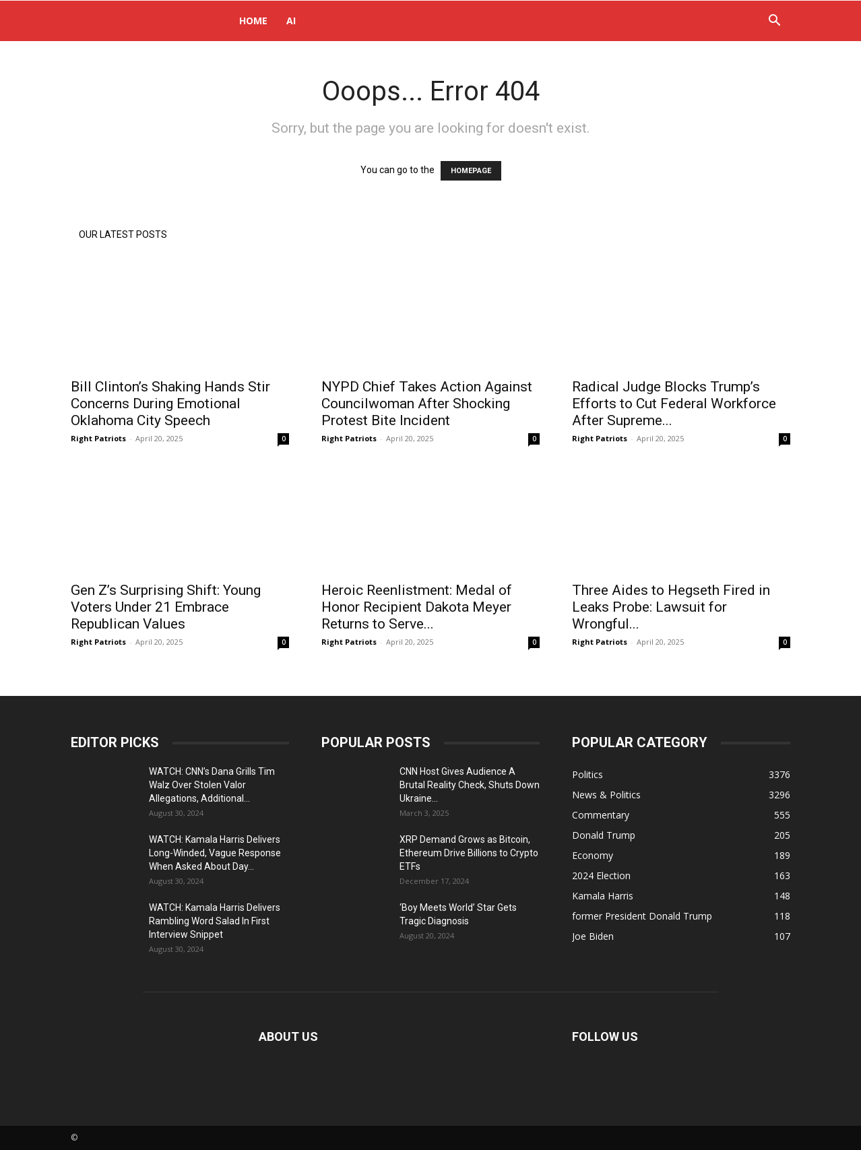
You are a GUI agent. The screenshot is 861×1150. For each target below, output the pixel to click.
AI (291, 20)
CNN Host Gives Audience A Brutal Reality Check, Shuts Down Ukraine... (470, 785)
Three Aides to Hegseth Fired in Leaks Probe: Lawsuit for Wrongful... (671, 607)
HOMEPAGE (471, 170)
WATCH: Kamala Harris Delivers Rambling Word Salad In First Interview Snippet (214, 921)
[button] (774, 21)
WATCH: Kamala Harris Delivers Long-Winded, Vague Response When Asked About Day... (215, 853)
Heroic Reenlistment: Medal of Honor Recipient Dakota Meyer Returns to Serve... (416, 607)
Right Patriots (98, 438)
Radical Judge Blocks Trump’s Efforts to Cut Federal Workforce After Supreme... (674, 403)
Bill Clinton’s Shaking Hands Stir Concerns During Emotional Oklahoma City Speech (170, 403)
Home (253, 20)
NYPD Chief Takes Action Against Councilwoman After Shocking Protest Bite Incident (426, 403)
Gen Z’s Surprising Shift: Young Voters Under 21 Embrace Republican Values (166, 607)
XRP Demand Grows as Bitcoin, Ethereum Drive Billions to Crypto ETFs (469, 853)
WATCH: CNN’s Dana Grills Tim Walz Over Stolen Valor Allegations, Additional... (212, 785)
